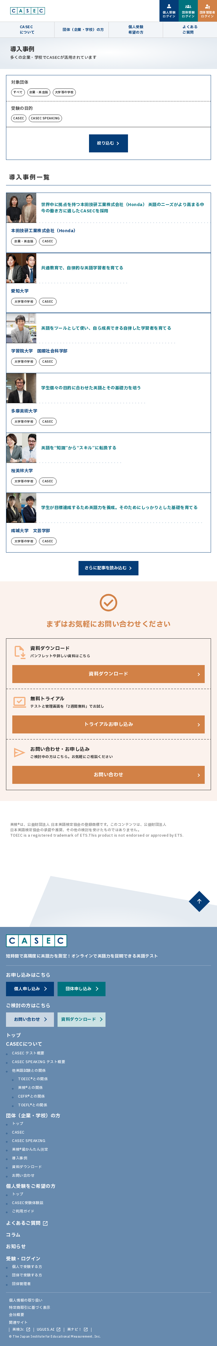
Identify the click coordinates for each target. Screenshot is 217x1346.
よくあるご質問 (23, 1223)
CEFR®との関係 (31, 1097)
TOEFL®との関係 (32, 1105)
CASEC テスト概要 (28, 1053)
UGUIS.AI (46, 1330)
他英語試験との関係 (29, 1071)
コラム (13, 1235)
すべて (18, 92)
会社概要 (16, 1315)
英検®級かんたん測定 (30, 1150)
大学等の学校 (64, 92)
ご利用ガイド (23, 1212)
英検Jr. (18, 1330)
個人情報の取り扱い (26, 1300)
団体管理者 (21, 1284)
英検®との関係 (30, 1088)
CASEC (18, 118)
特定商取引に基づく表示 (29, 1307)
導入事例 (19, 1158)
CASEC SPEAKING (45, 118)
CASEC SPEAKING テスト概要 (38, 1062)
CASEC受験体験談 (27, 1203)
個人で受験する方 (27, 1267)
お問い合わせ (23, 1176)
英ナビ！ (74, 1330)
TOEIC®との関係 (33, 1079)
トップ (13, 1035)
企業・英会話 (38, 92)
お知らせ (16, 1246)
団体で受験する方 (27, 1275)
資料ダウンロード (27, 1167)
